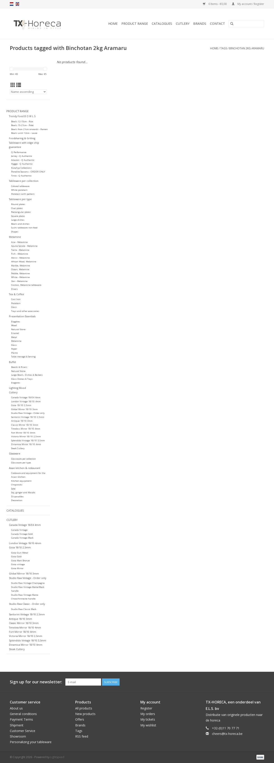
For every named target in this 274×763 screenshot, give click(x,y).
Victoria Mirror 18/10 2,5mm (26, 436)
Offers (79, 719)
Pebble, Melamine (20, 273)
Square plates (18, 216)
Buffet (12, 362)
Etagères (15, 321)
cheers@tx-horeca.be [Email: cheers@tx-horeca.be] (227, 734)
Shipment (16, 725)
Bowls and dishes (20, 223)
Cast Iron (16, 299)
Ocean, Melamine (20, 269)
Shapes (14, 231)
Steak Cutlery (18, 448)
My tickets (147, 719)
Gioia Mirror (17, 568)
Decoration (16, 500)
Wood (14, 325)
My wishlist (148, 725)
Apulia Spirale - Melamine (24, 246)
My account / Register (248, 4)
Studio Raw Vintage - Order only (28, 413)
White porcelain (19, 190)
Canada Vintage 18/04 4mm (25, 397)
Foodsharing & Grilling (22, 138)
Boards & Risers (19, 367)
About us (16, 708)
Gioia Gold (16, 556)
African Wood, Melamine (23, 261)
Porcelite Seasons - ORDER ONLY (28, 171)
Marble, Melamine (20, 265)
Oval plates (17, 208)
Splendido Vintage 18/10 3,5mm (28, 440)
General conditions (23, 714)
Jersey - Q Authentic (21, 156)
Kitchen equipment (21, 480)
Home (113, 23)
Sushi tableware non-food (24, 227)
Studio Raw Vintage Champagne (28, 583)
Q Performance (18, 152)
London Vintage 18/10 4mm (26, 401)
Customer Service (22, 731)
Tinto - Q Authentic (21, 175)
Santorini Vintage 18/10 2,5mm (27, 417)
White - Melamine (20, 277)
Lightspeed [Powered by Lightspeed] (57, 757)
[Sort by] (28, 91)
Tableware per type (20, 199)
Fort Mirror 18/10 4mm (23, 432)
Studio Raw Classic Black (23, 609)
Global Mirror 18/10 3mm (24, 409)
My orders (147, 714)
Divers (14, 289)
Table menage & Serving (23, 356)
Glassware (14, 453)
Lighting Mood (17, 388)
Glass (14, 307)
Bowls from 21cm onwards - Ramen (29, 129)
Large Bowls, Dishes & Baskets (27, 374)
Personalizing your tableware (31, 742)
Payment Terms (21, 719)
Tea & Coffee (16, 294)
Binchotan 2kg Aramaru (246, 48)
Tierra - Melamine (20, 250)
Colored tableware (20, 186)
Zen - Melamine (19, 281)
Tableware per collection (23, 180)
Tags (223, 48)
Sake (13, 488)
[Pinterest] (252, 682)
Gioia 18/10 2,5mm (21, 405)
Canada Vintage (19, 530)
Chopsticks (16, 484)
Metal (14, 337)
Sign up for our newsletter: (36, 682)
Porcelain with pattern (23, 194)
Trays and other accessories (25, 311)
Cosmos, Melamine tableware (26, 285)
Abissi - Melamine (20, 257)
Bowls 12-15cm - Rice (22, 121)
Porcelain (16, 303)
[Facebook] (244, 682)
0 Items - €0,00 (215, 4)
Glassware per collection (23, 458)
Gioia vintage (18, 564)
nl (11, 4)
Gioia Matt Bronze (20, 560)
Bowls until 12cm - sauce (24, 133)
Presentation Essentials (22, 316)
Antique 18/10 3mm (22, 420)
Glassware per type (21, 462)
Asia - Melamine (19, 242)
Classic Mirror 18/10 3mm (24, 424)
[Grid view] (12, 85)
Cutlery (182, 23)
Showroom (18, 736)
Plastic (14, 352)
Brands (199, 23)
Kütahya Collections (21, 167)
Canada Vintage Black (22, 537)
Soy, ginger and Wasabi (23, 492)
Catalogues (162, 23)
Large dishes (17, 219)
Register (146, 708)
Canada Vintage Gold (22, 534)
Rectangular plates (21, 212)
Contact (217, 23)
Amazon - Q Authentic (22, 160)
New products (85, 714)
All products (83, 708)
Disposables (17, 496)
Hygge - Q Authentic (22, 163)
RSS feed (81, 736)
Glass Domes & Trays (22, 378)
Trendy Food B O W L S (22, 116)
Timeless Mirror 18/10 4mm (25, 428)
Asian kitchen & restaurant (24, 468)
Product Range (134, 23)
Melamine (15, 236)
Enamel (15, 333)
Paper (14, 348)
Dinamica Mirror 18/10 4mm (26, 444)
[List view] (18, 85)
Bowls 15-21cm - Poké (22, 125)
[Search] (246, 23)
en (17, 4)
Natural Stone (18, 329)
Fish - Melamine (19, 253)
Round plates (18, 204)
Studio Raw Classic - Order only (27, 603)
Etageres (15, 382)
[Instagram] (260, 682)
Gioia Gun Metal (19, 552)
